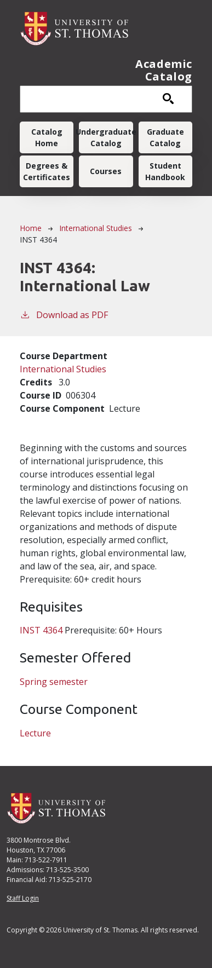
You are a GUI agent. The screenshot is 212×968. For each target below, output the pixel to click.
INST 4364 (41, 630)
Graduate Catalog (165, 137)
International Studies (95, 228)
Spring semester (54, 682)
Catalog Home (46, 137)
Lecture (35, 733)
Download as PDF (64, 314)
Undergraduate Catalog (106, 137)
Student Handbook (165, 171)
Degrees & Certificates (46, 171)
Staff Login (23, 898)
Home (31, 228)
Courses (106, 171)
